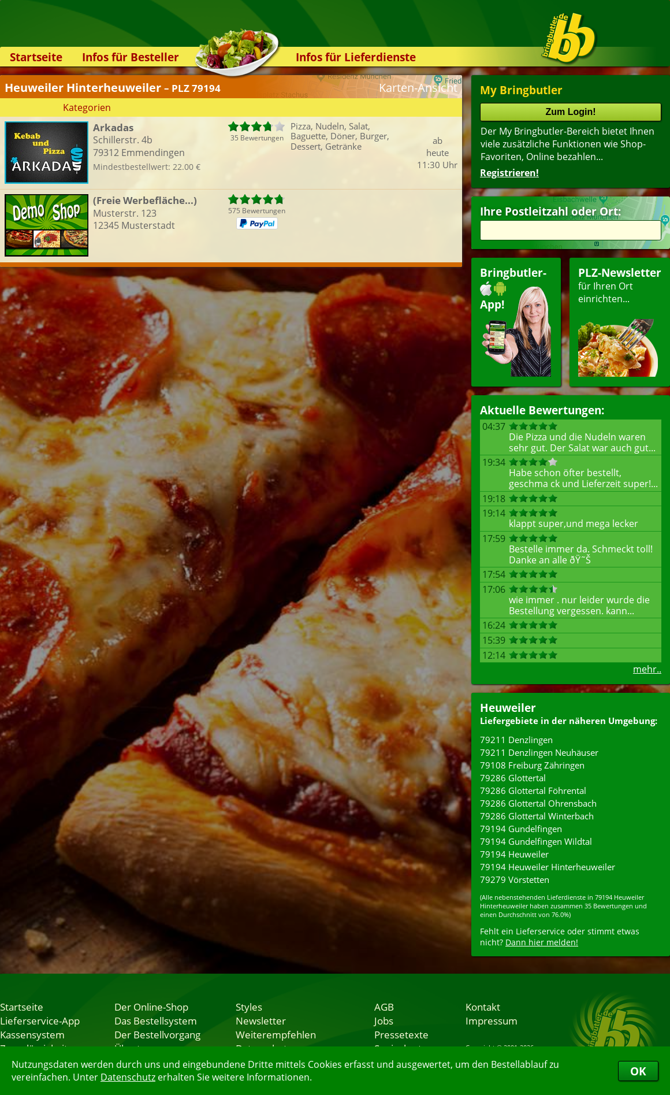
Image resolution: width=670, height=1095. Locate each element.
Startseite (36, 57)
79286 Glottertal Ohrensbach (538, 803)
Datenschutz (127, 1077)
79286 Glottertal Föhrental (533, 790)
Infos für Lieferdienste (356, 57)
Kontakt (483, 1007)
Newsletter (261, 1020)
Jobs (383, 1020)
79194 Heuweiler (514, 854)
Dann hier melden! (541, 942)
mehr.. (647, 669)
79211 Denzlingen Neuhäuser (539, 752)
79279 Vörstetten (514, 879)
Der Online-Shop (151, 1007)
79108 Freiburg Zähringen (532, 765)
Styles (249, 1007)
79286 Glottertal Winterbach (537, 816)
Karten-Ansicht (418, 87)
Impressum (492, 1020)
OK (638, 1071)
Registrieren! (509, 172)
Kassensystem (32, 1034)
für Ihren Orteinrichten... (619, 321)
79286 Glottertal (513, 778)
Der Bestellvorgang (157, 1034)
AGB (384, 1007)
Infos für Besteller (130, 57)
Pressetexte (401, 1034)
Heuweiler (508, 707)
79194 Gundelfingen (521, 828)
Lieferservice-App (40, 1020)
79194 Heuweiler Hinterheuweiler (547, 867)
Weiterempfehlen (276, 1034)
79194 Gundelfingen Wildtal (536, 841)
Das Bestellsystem (155, 1020)
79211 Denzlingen (516, 739)
